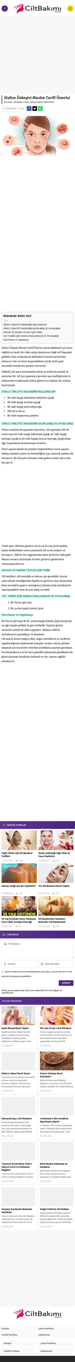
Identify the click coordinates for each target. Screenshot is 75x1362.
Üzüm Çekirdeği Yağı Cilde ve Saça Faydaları (54, 855)
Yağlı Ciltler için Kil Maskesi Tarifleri (17, 855)
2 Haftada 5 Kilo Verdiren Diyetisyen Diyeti (54, 1120)
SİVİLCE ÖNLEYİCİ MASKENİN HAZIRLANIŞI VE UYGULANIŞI (31, 328)
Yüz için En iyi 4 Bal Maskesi (55, 1028)
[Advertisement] (37, 55)
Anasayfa (8, 102)
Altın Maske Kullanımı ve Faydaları (53, 1165)
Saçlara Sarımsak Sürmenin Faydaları (17, 1211)
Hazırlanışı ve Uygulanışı (16, 339)
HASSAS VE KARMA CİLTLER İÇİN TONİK (22, 332)
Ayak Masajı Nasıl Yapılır (15, 1028)
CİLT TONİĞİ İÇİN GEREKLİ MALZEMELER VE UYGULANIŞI (31, 336)
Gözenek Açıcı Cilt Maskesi (16, 1118)
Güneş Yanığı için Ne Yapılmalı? (19, 886)
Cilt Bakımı (18, 102)
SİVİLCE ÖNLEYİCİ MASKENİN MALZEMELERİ (25, 324)
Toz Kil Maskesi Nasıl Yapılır (54, 886)
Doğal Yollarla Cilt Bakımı (54, 1209)
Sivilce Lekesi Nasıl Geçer (16, 1073)
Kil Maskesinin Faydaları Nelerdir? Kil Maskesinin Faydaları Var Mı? (51, 921)
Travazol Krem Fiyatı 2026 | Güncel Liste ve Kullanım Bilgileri (17, 1166)
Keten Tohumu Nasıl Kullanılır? (51, 1075)
